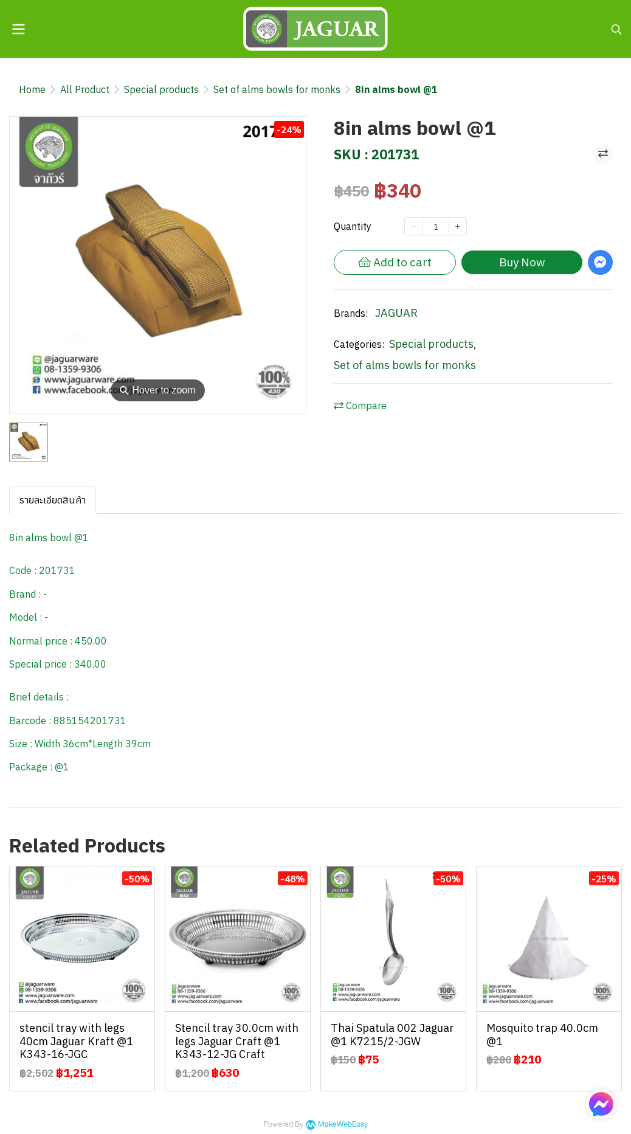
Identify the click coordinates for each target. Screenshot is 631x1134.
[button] (616, 29)
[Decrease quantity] (413, 226)
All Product (84, 89)
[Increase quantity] (457, 226)
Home (32, 89)
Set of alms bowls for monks (276, 89)
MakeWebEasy (343, 1124)
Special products (161, 89)
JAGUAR (396, 313)
